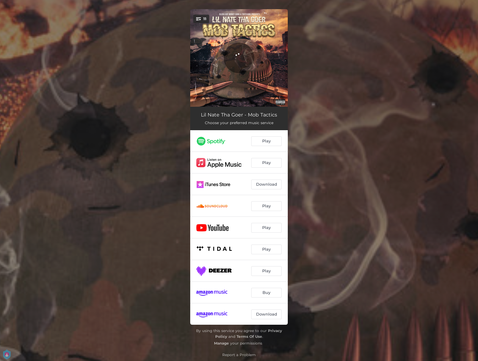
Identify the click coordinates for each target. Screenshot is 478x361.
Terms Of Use (249, 336)
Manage (221, 343)
